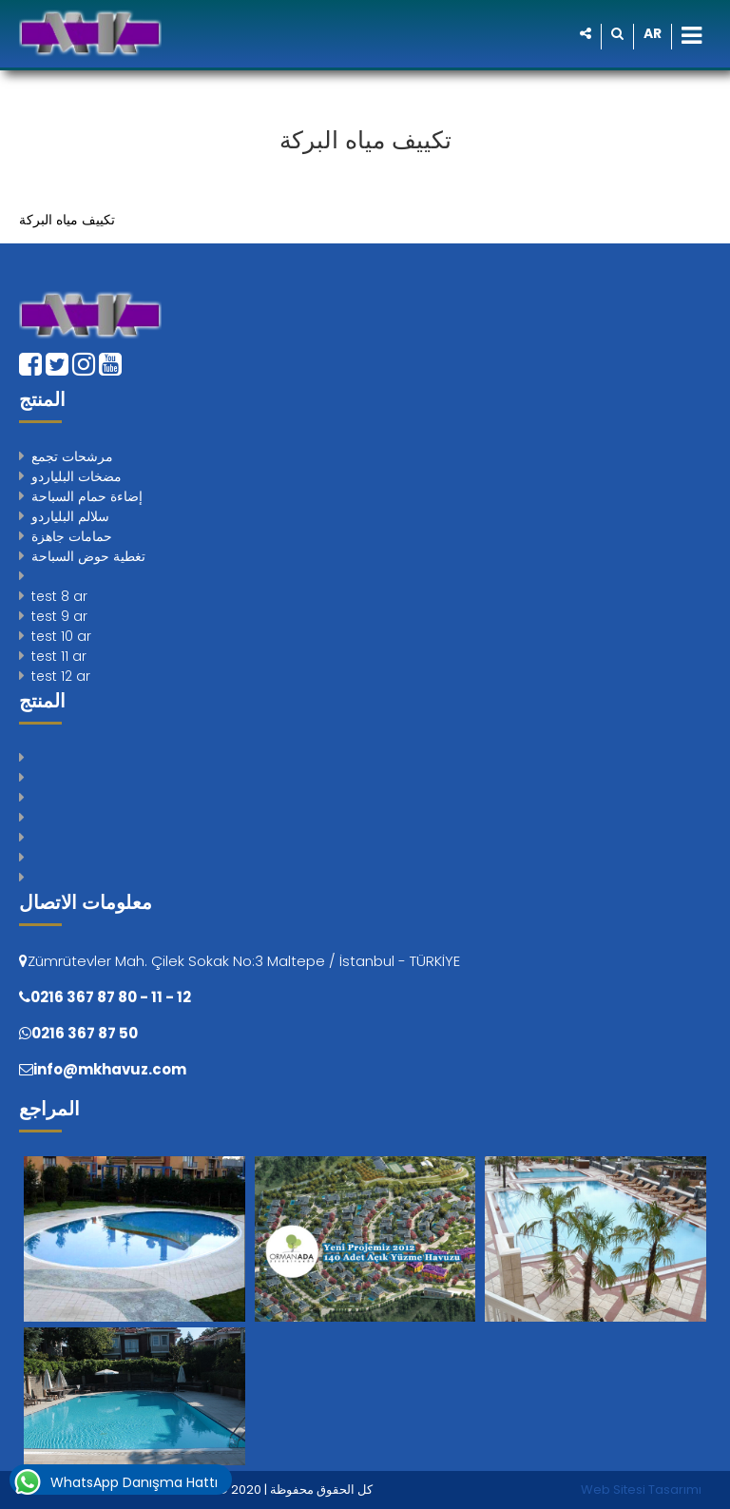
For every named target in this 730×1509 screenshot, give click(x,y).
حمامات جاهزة (71, 536)
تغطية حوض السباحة (88, 556)
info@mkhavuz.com (109, 1069)
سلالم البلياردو (70, 516)
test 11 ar (58, 656)
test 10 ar (61, 636)
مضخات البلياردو (76, 476)
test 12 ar (60, 676)
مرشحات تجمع (72, 456)
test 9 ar (59, 616)
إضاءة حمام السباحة (87, 496)
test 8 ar (59, 596)
